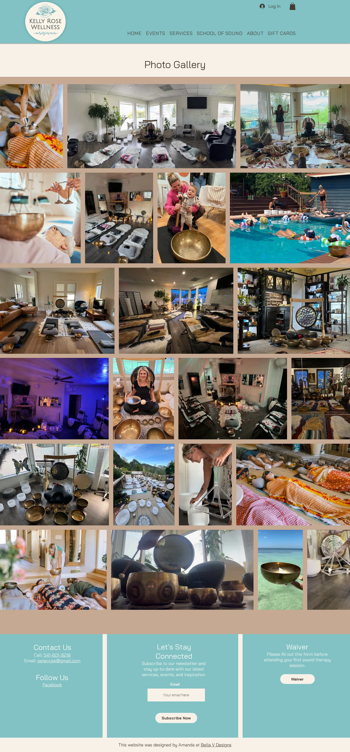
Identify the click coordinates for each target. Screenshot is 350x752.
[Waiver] (297, 679)
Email (175, 684)
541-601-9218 (57, 655)
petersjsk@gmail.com (58, 661)
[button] (292, 6)
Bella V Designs (216, 745)
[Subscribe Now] (176, 718)
